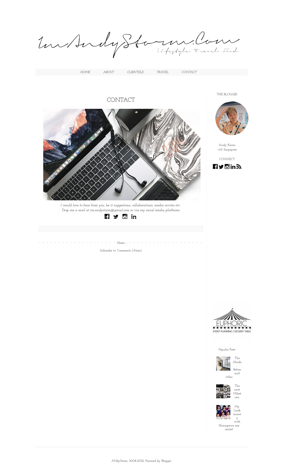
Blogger (166, 461)
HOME (85, 72)
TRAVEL (162, 72)
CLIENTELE (135, 72)
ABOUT (108, 72)
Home (121, 243)
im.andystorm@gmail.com (109, 210)
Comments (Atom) (129, 250)
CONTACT (189, 72)
